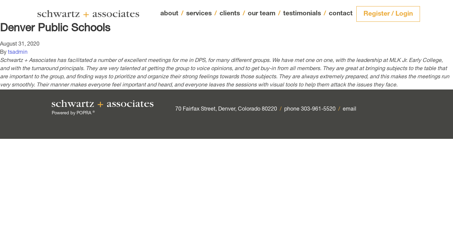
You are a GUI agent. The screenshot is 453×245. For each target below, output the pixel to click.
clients (232, 14)
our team (264, 14)
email (349, 109)
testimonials (304, 14)
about (171, 14)
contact (341, 14)
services (201, 14)
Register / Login (388, 14)
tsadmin (18, 52)
